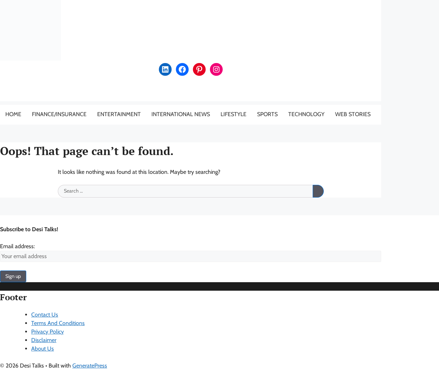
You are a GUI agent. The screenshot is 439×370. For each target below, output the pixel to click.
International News (180, 114)
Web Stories (353, 114)
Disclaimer (43, 340)
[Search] (318, 191)
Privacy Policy (47, 331)
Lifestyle (233, 114)
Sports (267, 114)
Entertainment (119, 114)
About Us (42, 348)
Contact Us (44, 314)
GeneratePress (89, 365)
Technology (306, 114)
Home (13, 114)
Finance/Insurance (59, 114)
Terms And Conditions (58, 323)
